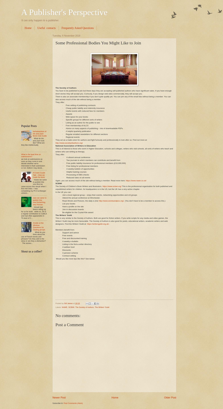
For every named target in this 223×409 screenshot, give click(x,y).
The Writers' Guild (102, 307)
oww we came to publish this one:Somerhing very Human (39, 201)
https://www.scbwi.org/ (112, 186)
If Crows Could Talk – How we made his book (39, 175)
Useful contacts (46, 28)
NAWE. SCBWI (68, 307)
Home (28, 28)
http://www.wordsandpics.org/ (111, 201)
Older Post (170, 397)
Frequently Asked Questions (78, 28)
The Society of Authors (84, 307)
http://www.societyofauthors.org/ (69, 143)
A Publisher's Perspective (64, 12)
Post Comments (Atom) (73, 403)
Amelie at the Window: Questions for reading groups (39, 226)
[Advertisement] (34, 77)
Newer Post (59, 397)
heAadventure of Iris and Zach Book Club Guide (40, 133)
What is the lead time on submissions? (31, 155)
